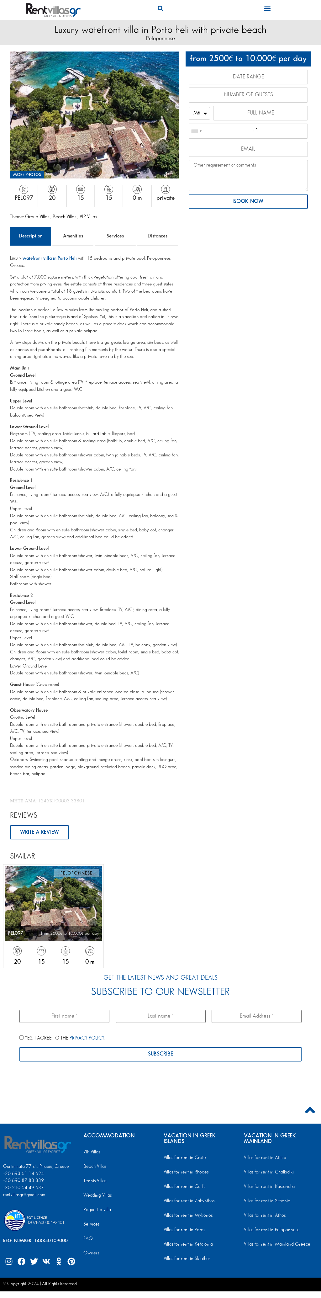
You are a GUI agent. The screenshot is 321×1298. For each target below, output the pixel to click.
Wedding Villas (97, 1196)
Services (115, 236)
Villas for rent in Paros (184, 1230)
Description (30, 236)
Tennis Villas (94, 1181)
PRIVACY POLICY (87, 1038)
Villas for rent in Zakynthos (188, 1201)
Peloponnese (160, 38)
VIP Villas (88, 217)
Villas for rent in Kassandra (268, 1187)
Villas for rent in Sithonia (266, 1201)
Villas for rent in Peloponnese (270, 1230)
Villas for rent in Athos (264, 1216)
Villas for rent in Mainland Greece (276, 1244)
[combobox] (196, 132)
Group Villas (37, 217)
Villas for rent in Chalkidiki (268, 1172)
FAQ (87, 1239)
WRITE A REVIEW (39, 832)
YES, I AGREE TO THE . (62, 1038)
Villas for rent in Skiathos (186, 1259)
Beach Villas (65, 217)
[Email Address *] (257, 1016)
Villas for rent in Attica (264, 1158)
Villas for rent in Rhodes (185, 1172)
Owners (90, 1253)
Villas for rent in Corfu (184, 1187)
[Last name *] (161, 1016)
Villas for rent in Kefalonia (187, 1244)
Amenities (73, 236)
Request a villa (96, 1210)
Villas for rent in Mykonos (187, 1216)
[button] (160, 8)
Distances (157, 236)
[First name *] (64, 1016)
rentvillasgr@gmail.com (24, 1195)
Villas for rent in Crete (184, 1158)
